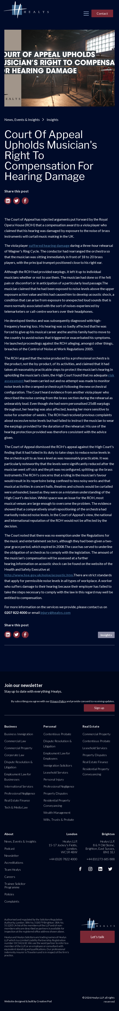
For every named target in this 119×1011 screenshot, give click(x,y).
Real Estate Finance (17, 800)
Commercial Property (18, 748)
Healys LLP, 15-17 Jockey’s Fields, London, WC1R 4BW (63, 846)
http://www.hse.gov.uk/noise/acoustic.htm (38, 575)
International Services (18, 786)
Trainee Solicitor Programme (15, 885)
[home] (26, 10)
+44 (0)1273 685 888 (100, 859)
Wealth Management (57, 812)
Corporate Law (14, 755)
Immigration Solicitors (57, 765)
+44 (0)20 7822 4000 (63, 859)
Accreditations (13, 862)
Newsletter (11, 855)
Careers (9, 877)
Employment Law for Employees (56, 755)
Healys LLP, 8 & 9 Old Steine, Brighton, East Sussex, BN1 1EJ (100, 846)
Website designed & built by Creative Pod (28, 1001)
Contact (102, 13)
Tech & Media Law (16, 807)
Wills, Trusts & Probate (58, 819)
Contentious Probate (57, 734)
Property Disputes (55, 793)
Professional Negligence (19, 793)
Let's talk (97, 937)
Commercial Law (15, 741)
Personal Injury (53, 779)
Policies (9, 894)
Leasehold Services (55, 772)
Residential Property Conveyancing (56, 802)
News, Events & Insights (22, 119)
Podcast (9, 848)
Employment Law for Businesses (17, 776)
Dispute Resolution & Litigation (18, 764)
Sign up (99, 708)
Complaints (11, 901)
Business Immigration (18, 734)
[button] (86, 13)
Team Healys (12, 869)
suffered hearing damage (49, 245)
